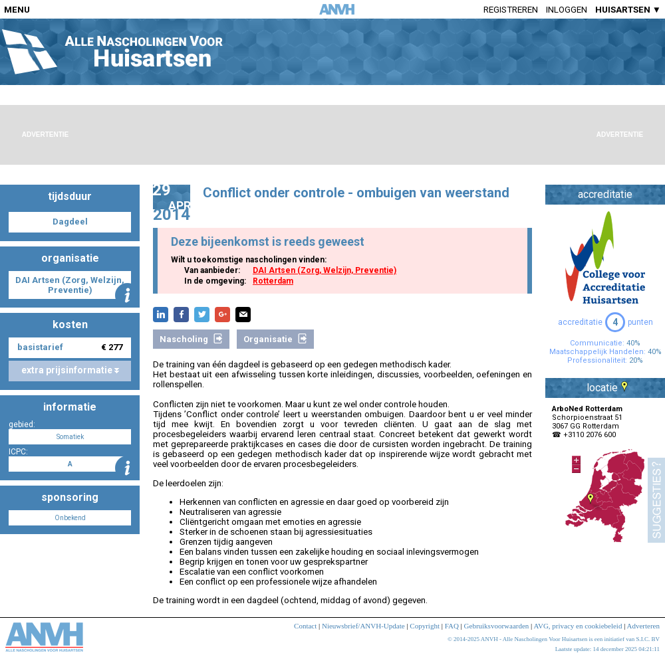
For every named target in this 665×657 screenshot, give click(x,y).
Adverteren (643, 626)
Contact (305, 626)
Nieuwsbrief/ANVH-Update (363, 626)
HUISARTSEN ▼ (628, 10)
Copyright (425, 626)
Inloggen (566, 10)
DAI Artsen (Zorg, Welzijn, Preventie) (324, 270)
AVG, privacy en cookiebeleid (577, 626)
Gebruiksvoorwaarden (496, 626)
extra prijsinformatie (70, 370)
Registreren (510, 10)
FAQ (452, 626)
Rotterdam (273, 281)
